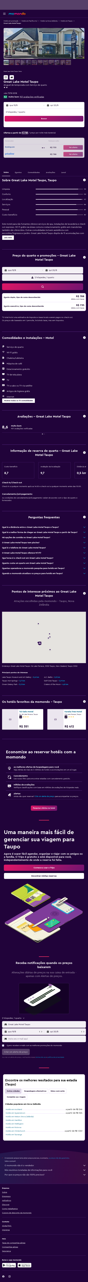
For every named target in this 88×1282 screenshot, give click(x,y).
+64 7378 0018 (10, 93)
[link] (44, 808)
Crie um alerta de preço (44, 796)
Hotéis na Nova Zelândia (49, 21)
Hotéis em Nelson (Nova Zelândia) (20, 1117)
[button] (4, 14)
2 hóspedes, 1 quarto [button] (15, 112)
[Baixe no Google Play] (9, 1265)
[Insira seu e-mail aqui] (46, 1039)
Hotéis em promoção (11, 21)
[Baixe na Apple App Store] (24, 1265)
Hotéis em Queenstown (15, 1113)
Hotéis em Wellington (14, 1124)
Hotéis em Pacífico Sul (29, 21)
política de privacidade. (55, 1057)
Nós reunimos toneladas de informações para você (45, 1170)
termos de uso (41, 1057)
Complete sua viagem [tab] (16, 1097)
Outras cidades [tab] (13, 1091)
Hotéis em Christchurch (15, 1131)
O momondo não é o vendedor (45, 1165)
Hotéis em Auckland (14, 1109)
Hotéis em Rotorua (13, 1127)
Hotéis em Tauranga (14, 1135)
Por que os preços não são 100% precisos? (45, 1174)
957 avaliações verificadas (32, 97)
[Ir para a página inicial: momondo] (17, 13)
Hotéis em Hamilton (14, 1120)
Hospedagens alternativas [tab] (35, 1091)
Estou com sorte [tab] (58, 1091)
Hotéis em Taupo (66, 21)
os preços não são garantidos (59, 1158)
